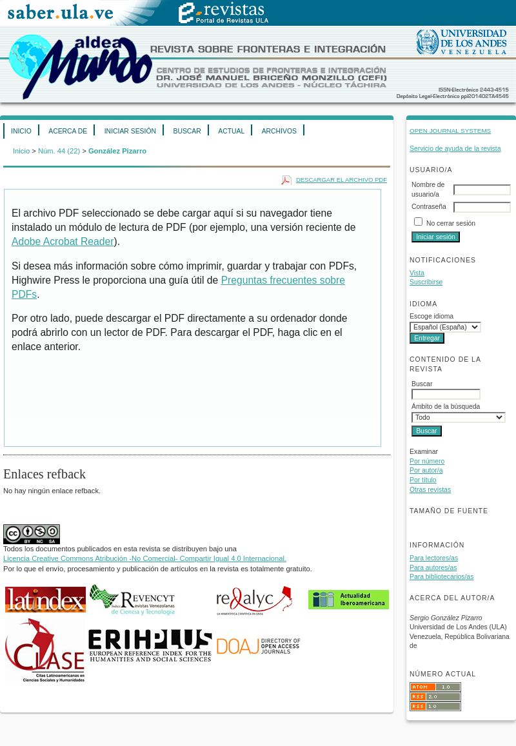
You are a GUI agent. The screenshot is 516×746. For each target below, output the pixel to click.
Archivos (279, 131)
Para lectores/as (434, 558)
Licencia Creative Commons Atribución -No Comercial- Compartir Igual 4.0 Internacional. (144, 558)
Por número (427, 461)
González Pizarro (117, 151)
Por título (423, 480)
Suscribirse (426, 282)
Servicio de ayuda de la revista (455, 148)
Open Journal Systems (450, 130)
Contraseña (429, 206)
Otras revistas (430, 489)
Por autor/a (426, 470)
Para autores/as (433, 567)
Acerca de (67, 131)
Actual (231, 131)
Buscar (187, 131)
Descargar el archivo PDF (341, 179)
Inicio (21, 131)
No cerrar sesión (450, 223)
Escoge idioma (431, 316)
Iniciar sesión (130, 131)
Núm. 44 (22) (59, 151)
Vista (417, 273)
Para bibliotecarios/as (441, 576)
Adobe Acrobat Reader (63, 241)
